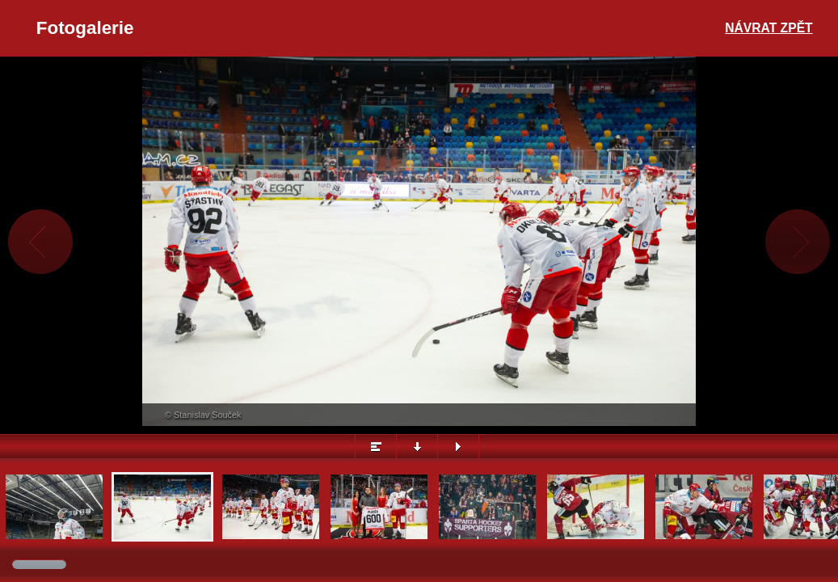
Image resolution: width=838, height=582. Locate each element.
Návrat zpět (768, 28)
